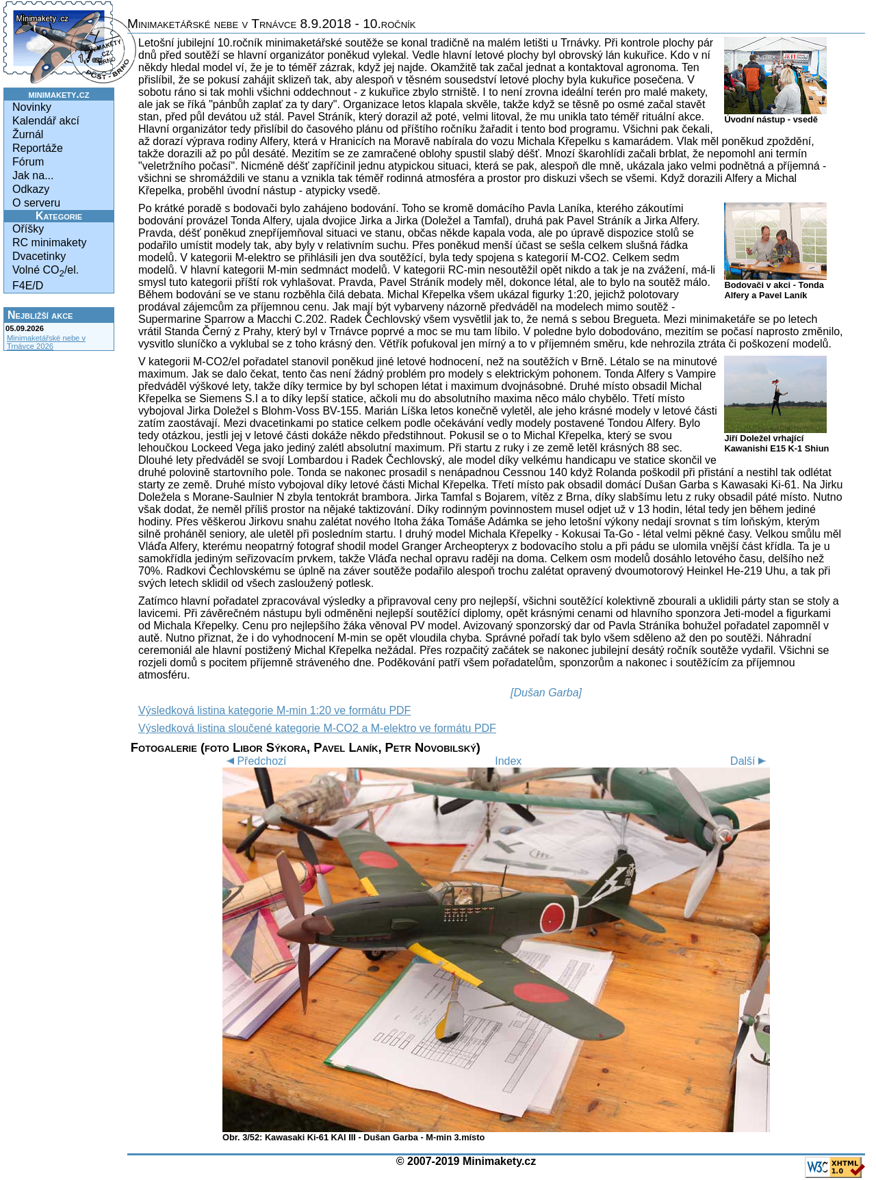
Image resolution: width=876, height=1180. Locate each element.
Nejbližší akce (40, 315)
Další (750, 761)
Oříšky (28, 229)
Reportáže (37, 148)
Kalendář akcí (45, 121)
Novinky (31, 107)
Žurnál (27, 134)
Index (508, 761)
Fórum (28, 162)
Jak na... (32, 175)
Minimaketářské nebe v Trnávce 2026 (46, 342)
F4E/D (27, 285)
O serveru (36, 203)
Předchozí (254, 761)
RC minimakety (49, 242)
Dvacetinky (39, 256)
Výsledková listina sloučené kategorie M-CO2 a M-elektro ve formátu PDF (317, 728)
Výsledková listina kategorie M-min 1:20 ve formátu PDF (274, 710)
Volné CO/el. (45, 271)
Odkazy (30, 189)
